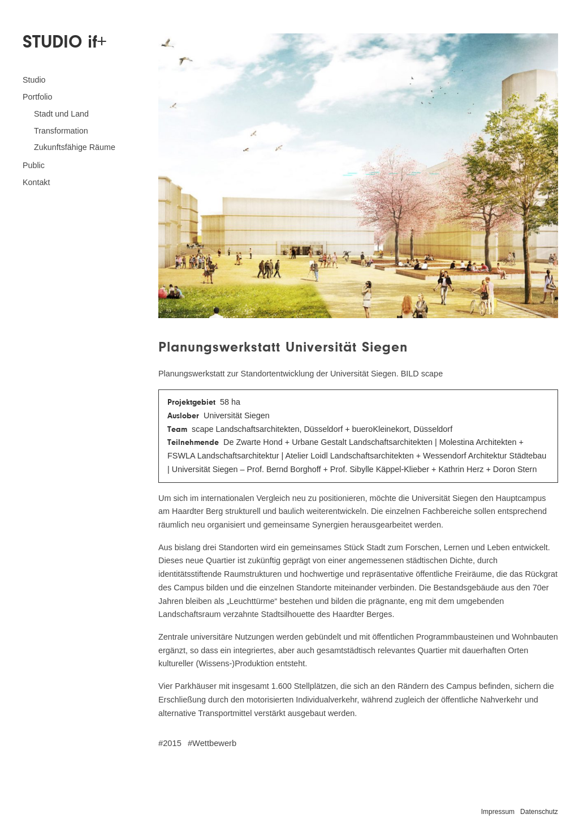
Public (34, 165)
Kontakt (36, 182)
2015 (172, 743)
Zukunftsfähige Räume (74, 147)
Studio (34, 79)
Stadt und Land (61, 113)
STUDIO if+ (64, 41)
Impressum (498, 812)
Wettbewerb (214, 743)
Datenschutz (539, 812)
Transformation (61, 130)
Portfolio (37, 96)
